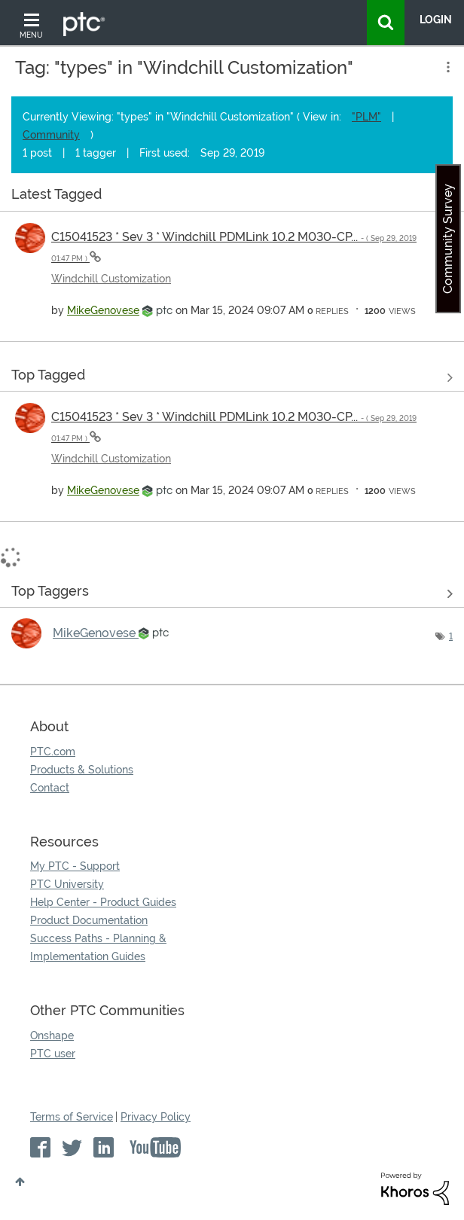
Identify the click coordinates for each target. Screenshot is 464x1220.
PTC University (67, 884)
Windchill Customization (111, 279)
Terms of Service (71, 1117)
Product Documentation (89, 920)
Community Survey (448, 239)
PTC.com (52, 752)
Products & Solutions (81, 770)
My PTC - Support (75, 866)
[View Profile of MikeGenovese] (103, 310)
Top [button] (20, 1181)
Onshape (52, 1035)
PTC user (52, 1054)
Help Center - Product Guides (103, 902)
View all (232, 197)
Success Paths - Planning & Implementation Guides (98, 947)
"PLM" (366, 117)
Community (51, 135)
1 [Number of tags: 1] (451, 636)
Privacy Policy (156, 1117)
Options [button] (446, 67)
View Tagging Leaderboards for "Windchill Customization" (232, 593)
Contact (49, 788)
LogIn (436, 20)
